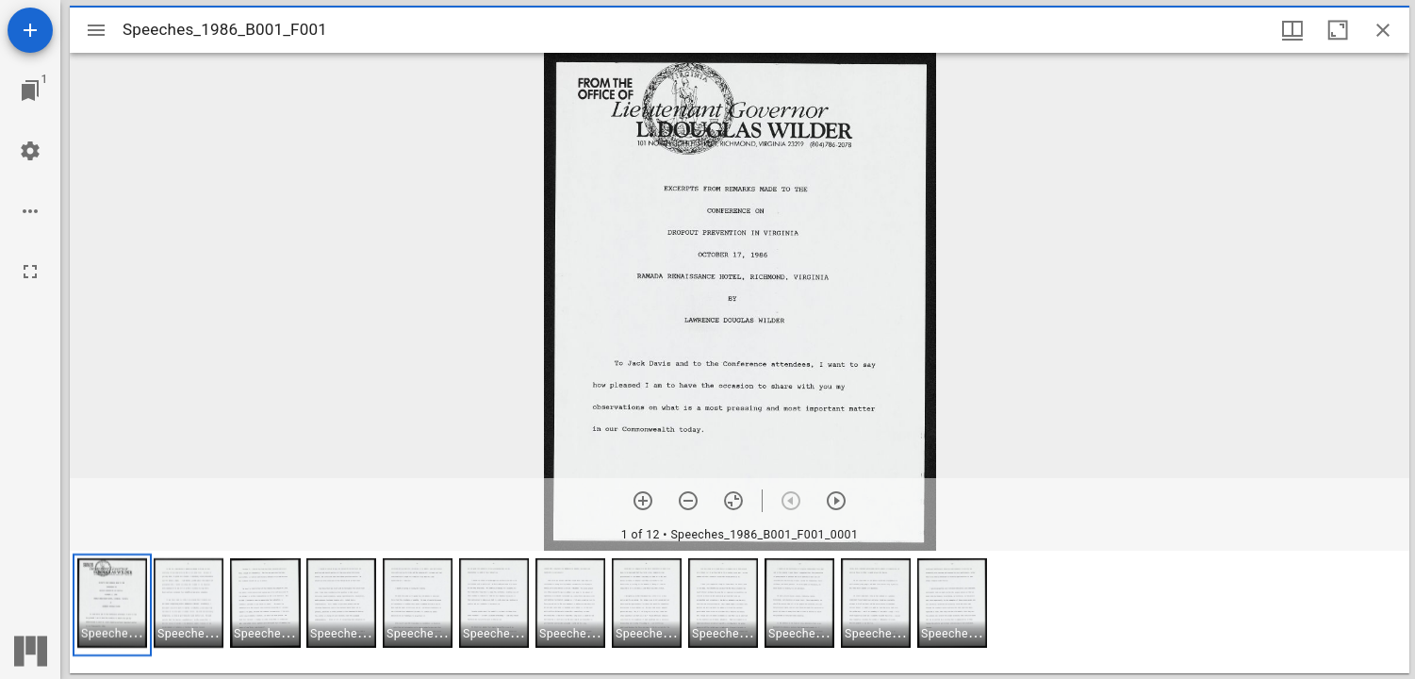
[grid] (739, 612)
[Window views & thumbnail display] (1292, 30)
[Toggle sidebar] (96, 30)
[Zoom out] (688, 500)
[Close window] (1383, 30)
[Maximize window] (1337, 30)
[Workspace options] (30, 211)
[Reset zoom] (733, 500)
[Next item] (836, 500)
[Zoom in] (643, 500)
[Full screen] (30, 271)
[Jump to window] (30, 90)
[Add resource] (30, 30)
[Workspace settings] (30, 151)
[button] (112, 605)
